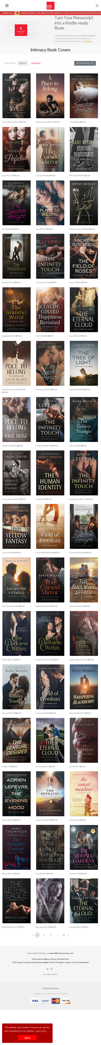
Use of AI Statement (80, 962)
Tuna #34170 (41, 229)
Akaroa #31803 (75, 282)
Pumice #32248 (8, 713)
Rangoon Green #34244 (79, 229)
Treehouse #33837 (43, 389)
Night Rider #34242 (43, 606)
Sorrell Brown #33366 (44, 659)
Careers (68, 962)
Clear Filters (36, 63)
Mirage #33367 (8, 659)
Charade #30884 (42, 713)
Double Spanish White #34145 (14, 389)
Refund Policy (63, 959)
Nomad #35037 (75, 927)
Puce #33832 (7, 229)
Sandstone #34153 (9, 446)
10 (64, 935)
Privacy (54, 959)
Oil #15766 (6, 766)
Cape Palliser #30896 (44, 552)
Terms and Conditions (41, 959)
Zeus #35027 (74, 336)
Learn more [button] (40, 1031)
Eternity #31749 (8, 282)
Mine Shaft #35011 (76, 175)
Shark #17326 (74, 873)
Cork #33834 (74, 122)
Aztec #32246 (74, 446)
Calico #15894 (41, 336)
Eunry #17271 (7, 175)
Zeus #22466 (41, 873)
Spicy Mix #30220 (76, 606)
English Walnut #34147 (45, 122)
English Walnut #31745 (78, 659)
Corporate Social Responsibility (35, 962)
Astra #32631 (74, 820)
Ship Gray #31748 (43, 927)
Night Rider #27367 (10, 927)
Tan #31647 (40, 499)
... (57, 935)
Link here (87, 41)
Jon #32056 (74, 766)
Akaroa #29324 (8, 820)
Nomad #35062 (42, 766)
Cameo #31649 (8, 552)
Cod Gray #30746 (43, 282)
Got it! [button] (27, 1038)
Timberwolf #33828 (77, 552)
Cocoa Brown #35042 (10, 122)
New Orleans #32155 (10, 606)
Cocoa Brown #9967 (10, 499)
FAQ (14, 962)
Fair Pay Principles (56, 962)
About (19, 962)
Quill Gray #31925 (76, 389)
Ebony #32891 (8, 873)
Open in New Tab (85, 63)
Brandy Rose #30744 (77, 499)
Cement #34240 (42, 175)
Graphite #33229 (8, 336)
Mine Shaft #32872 (77, 713)
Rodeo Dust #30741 (44, 446)
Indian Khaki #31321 (43, 820)
